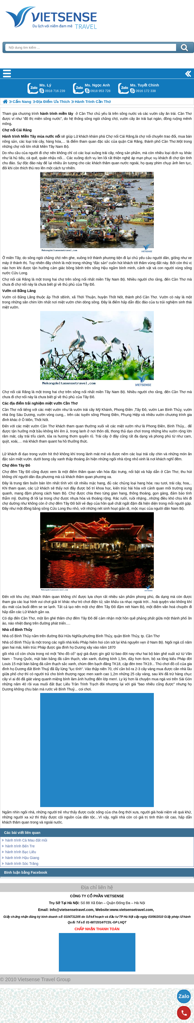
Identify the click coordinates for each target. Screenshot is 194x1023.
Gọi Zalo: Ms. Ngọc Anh (78, 88)
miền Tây (13, 258)
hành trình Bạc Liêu (20, 852)
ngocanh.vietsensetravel (87, 90)
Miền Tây (28, 136)
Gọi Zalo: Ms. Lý (33, 88)
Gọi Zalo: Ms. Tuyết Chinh (123, 88)
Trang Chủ (63, 16)
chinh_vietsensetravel (132, 90)
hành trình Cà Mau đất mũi (26, 840)
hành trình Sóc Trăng (21, 864)
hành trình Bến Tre (20, 846)
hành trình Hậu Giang (22, 858)
